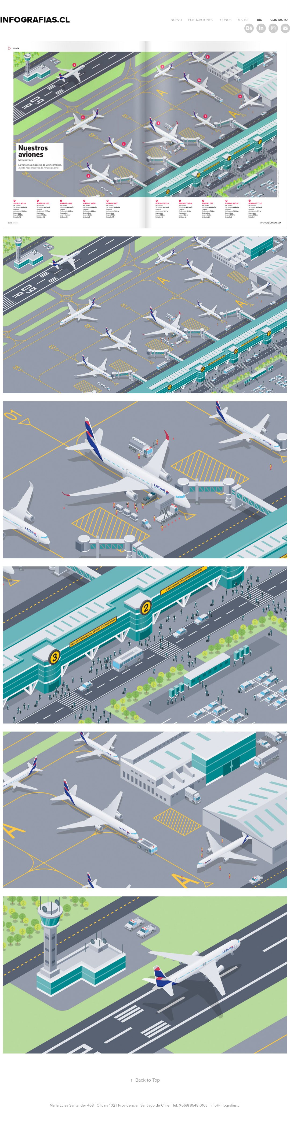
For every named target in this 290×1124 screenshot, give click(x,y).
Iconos (225, 19)
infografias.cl (35, 19)
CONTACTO (279, 19)
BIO (259, 19)
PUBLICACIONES (200, 19)
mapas (243, 19)
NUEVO (176, 19)
